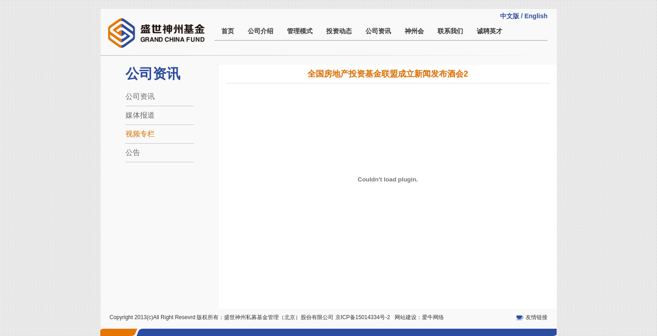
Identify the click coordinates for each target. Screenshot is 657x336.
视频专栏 (140, 134)
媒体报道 (140, 115)
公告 (132, 152)
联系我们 (450, 31)
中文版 (509, 16)
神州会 (414, 31)
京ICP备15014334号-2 (362, 317)
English (536, 16)
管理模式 (300, 31)
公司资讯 (378, 31)
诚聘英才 (489, 31)
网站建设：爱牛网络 (419, 317)
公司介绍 (260, 31)
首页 (227, 31)
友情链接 (537, 317)
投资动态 (339, 31)
